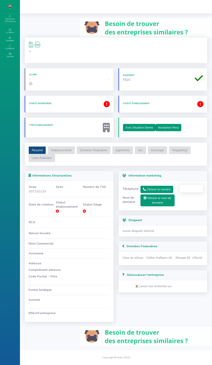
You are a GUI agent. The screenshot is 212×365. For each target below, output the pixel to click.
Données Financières (116, 150)
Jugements (146, 150)
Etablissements (84, 150)
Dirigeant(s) (62, 158)
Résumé (60, 150)
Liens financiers (88, 158)
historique (180, 150)
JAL (163, 150)
